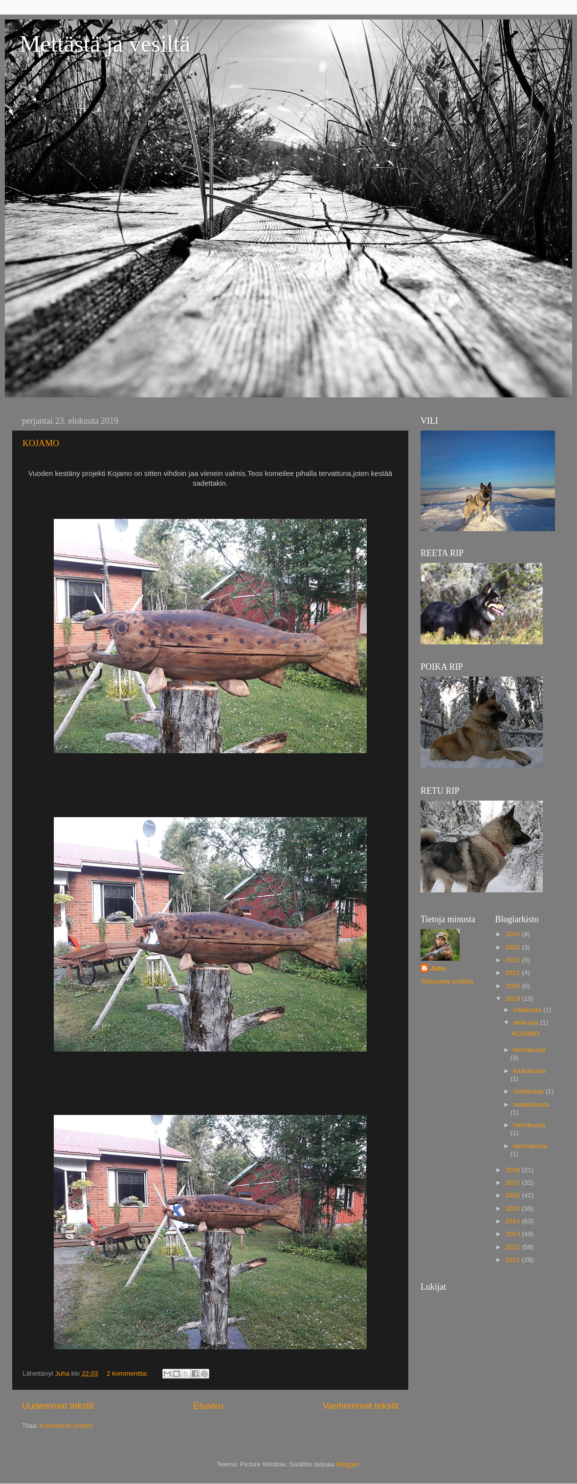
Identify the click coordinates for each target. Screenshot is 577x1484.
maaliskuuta (531, 1104)
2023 (513, 947)
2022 (513, 960)
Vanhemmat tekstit (361, 1406)
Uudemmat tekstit (58, 1406)
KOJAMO (40, 443)
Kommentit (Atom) (66, 1425)
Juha (438, 968)
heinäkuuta (529, 1049)
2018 (513, 1170)
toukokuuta (529, 1070)
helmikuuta (529, 1125)
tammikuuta (530, 1146)
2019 (513, 998)
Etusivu (208, 1406)
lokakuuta (528, 1009)
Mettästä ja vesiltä (105, 44)
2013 (513, 1233)
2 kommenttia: (128, 1373)
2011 (513, 1259)
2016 (513, 1195)
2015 (513, 1208)
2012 (513, 1247)
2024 (513, 934)
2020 (513, 985)
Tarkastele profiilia (447, 981)
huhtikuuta (529, 1091)
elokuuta (526, 1022)
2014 (513, 1221)
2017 (513, 1182)
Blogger (347, 1464)
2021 (513, 972)
